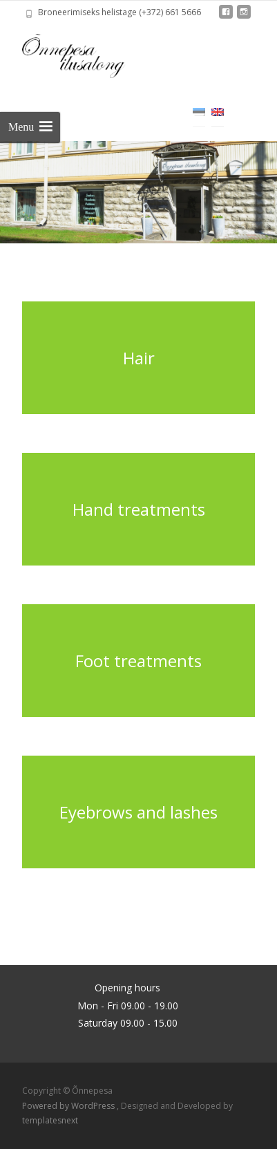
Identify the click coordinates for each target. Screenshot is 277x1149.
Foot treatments (138, 660)
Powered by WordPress (69, 1106)
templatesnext (50, 1120)
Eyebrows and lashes (138, 812)
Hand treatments (139, 509)
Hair (139, 357)
